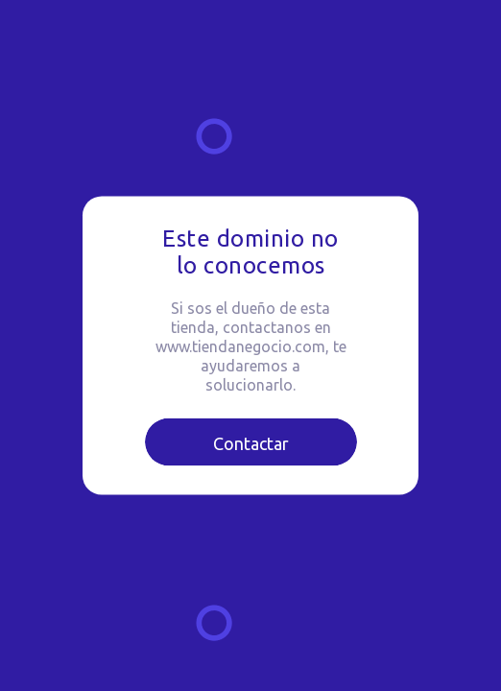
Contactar (251, 443)
